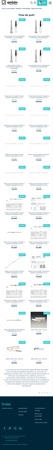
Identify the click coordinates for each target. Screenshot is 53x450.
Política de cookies (41, 422)
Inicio (3, 8)
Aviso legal (38, 419)
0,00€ (42, 3)
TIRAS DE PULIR (36, 8)
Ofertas (20, 415)
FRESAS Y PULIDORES (23, 8)
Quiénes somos (7, 408)
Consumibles (10, 8)
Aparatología (22, 408)
